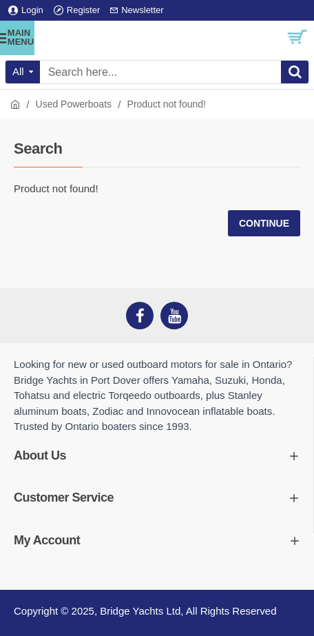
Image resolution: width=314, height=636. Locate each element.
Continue (264, 223)
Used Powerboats (74, 104)
